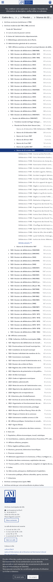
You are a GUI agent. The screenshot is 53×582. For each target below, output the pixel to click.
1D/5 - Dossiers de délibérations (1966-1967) (24, 307)
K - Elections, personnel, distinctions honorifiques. (23, 449)
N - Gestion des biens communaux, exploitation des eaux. (26, 460)
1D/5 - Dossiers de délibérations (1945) (23, 264)
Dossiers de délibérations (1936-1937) (24, 118)
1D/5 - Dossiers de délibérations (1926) (23, 83)
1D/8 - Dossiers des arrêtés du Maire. (20, 364)
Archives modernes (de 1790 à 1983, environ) (19, 26)
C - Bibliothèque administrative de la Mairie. (21, 40)
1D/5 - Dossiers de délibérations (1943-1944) (24, 261)
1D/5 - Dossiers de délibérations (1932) (23, 100)
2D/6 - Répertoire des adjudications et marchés (24, 389)
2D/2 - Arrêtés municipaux (17, 375)
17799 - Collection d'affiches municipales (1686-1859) (26, 339)
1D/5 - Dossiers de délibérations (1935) (23, 111)
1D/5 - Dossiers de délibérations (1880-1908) (24, 50)
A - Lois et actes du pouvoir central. (18, 33)
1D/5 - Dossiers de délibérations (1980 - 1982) (25, 332)
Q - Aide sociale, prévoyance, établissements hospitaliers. (26, 471)
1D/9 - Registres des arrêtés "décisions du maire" (24, 368)
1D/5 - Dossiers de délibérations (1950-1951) (24, 275)
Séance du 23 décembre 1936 (26, 132)
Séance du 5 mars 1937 (24, 136)
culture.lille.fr (9, 549)
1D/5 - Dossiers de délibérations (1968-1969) (24, 311)
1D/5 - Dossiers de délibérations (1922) (23, 68)
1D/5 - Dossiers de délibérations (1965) (23, 303)
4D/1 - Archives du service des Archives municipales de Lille (28, 400)
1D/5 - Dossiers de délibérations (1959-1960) (24, 293)
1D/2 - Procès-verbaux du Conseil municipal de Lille (25, 346)
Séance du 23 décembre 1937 (26, 246)
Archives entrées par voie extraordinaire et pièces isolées (24, 485)
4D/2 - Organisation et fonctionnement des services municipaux (30, 403)
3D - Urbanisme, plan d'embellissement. (21, 396)
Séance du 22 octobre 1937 (25, 150)
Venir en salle (10, 540)
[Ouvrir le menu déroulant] (3, 2)
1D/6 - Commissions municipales (19, 357)
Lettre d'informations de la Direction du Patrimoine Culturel (25, 552)
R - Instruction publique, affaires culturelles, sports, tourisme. (27, 474)
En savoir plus (19, 577)
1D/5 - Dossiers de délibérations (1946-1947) (24, 268)
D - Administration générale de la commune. (21, 43)
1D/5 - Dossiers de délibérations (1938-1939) (24, 250)
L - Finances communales (14, 453)
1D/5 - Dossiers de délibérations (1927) (23, 86)
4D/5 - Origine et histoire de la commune (22, 414)
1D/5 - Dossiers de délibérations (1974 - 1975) (25, 321)
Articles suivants (24, 243)
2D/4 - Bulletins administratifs (18, 382)
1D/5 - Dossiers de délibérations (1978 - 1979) (25, 328)
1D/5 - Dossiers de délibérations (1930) (23, 93)
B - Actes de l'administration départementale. (22, 36)
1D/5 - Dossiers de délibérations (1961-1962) (24, 296)
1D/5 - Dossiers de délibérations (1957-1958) (24, 289)
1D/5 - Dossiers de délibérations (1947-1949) (24, 271)
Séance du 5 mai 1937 (23, 143)
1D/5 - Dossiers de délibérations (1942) (23, 257)
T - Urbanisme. (11, 478)
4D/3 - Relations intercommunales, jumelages (23, 407)
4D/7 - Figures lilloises (15, 425)
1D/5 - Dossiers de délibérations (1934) (23, 107)
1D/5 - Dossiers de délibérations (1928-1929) (24, 90)
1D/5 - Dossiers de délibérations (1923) (23, 72)
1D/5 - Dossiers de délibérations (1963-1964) (24, 300)
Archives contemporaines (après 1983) (17, 482)
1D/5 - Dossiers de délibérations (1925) (23, 79)
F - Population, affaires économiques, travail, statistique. (25, 435)
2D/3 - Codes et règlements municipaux (21, 378)
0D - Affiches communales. (17, 335)
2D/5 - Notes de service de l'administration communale (27, 385)
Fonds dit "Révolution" (14, 29)
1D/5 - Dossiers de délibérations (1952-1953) (24, 278)
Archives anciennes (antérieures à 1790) (17, 22)
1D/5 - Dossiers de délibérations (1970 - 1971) (25, 314)
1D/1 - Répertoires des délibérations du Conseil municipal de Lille (30, 343)
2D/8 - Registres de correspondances (20, 392)
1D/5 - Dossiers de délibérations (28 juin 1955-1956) (27, 286)
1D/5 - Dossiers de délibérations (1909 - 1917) (25, 54)
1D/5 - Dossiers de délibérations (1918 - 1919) (25, 58)
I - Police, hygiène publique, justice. (18, 446)
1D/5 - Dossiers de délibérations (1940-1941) (24, 254)
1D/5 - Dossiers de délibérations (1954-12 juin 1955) (27, 282)
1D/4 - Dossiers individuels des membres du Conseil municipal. (29, 353)
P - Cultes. (9, 467)
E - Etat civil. (10, 432)
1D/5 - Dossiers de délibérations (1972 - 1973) (25, 318)
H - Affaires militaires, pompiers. (17, 442)
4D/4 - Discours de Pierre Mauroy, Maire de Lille (24, 410)
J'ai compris (33, 577)
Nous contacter (11, 520)
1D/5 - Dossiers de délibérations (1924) (23, 75)
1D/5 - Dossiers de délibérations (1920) (23, 61)
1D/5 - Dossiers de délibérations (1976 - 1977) (25, 325)
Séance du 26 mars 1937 (24, 140)
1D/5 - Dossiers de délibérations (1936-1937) (24, 115)
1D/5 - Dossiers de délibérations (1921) (23, 65)
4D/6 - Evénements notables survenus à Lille (23, 417)
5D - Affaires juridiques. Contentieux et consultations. (26, 421)
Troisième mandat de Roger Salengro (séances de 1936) (33, 122)
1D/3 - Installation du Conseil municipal (21, 350)
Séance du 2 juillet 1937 (24, 147)
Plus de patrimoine (11, 555)
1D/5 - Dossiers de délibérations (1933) (23, 104)
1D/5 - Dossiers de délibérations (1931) (23, 97)
